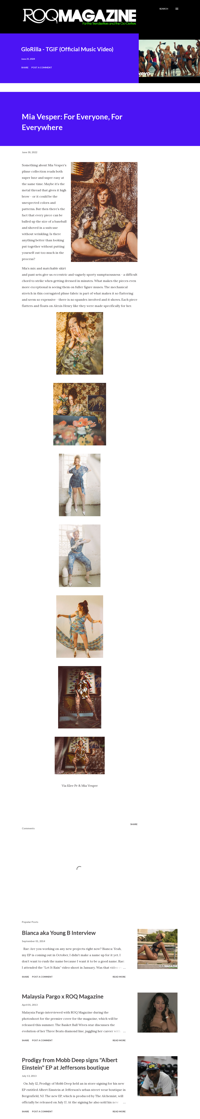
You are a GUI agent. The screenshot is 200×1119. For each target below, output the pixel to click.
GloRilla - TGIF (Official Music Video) (67, 49)
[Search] (163, 9)
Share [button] (24, 67)
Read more (119, 976)
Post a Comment (41, 67)
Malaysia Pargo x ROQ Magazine (62, 996)
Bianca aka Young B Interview (59, 932)
